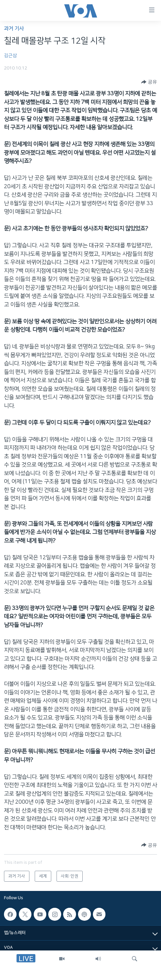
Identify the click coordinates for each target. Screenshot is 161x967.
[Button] (149, 82)
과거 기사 (14, 28)
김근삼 (10, 55)
